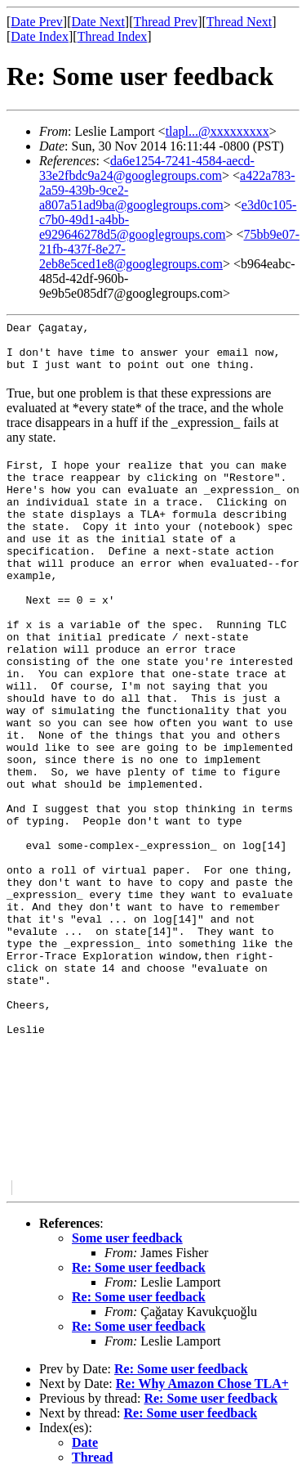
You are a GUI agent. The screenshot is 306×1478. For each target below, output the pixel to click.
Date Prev (37, 22)
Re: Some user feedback (139, 1267)
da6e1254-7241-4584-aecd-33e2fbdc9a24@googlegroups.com (147, 168)
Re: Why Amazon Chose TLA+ (202, 1383)
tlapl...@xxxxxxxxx (217, 131)
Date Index (40, 36)
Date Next (98, 22)
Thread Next (239, 22)
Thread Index (113, 36)
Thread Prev (165, 22)
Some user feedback (127, 1238)
